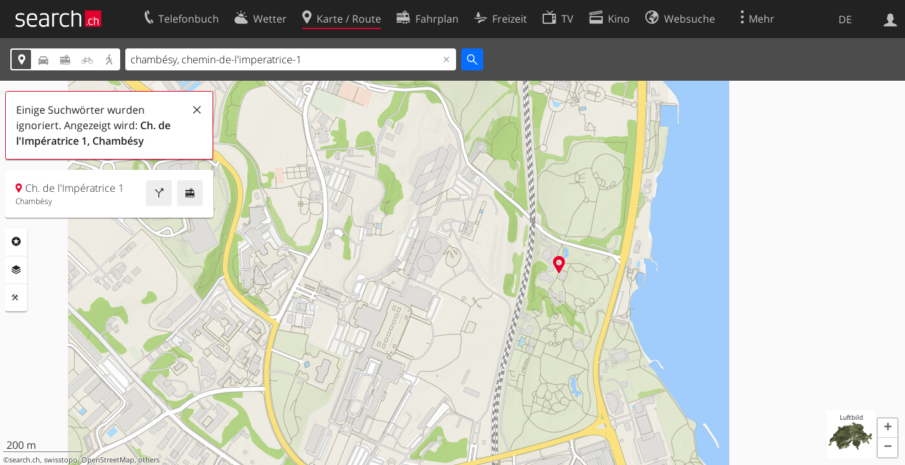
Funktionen (16, 297)
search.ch (24, 459)
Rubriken (16, 241)
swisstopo (61, 459)
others (149, 459)
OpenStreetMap (107, 459)
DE (845, 19)
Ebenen (16, 270)
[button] (887, 428)
